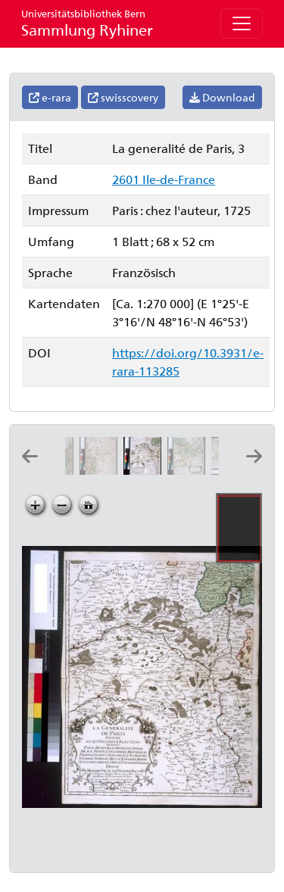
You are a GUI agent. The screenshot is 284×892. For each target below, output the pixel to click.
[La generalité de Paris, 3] (145, 470)
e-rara (50, 97)
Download (222, 97)
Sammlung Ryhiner (87, 23)
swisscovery (123, 97)
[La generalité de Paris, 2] (101, 470)
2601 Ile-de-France (163, 179)
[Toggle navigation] (241, 23)
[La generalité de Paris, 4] (189, 470)
